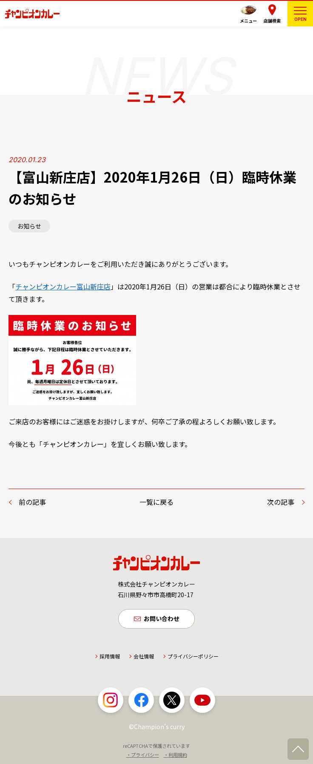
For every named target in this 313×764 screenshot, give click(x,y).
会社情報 (144, 657)
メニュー (248, 20)
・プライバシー (142, 755)
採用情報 (110, 657)
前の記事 (32, 502)
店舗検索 (272, 20)
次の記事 (280, 502)
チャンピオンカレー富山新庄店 (63, 286)
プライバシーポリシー (193, 657)
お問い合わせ (161, 619)
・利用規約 (175, 755)
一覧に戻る (156, 502)
